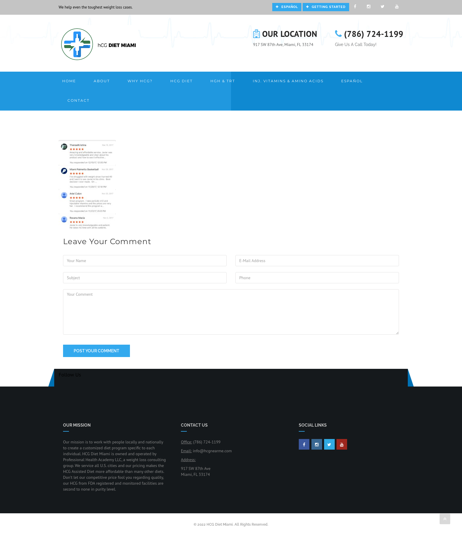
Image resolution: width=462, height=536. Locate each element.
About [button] (102, 81)
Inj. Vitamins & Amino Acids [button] (288, 81)
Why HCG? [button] (140, 81)
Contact (78, 100)
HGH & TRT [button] (222, 81)
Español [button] (352, 81)
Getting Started (326, 7)
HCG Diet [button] (181, 81)
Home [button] (69, 81)
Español (287, 7)
